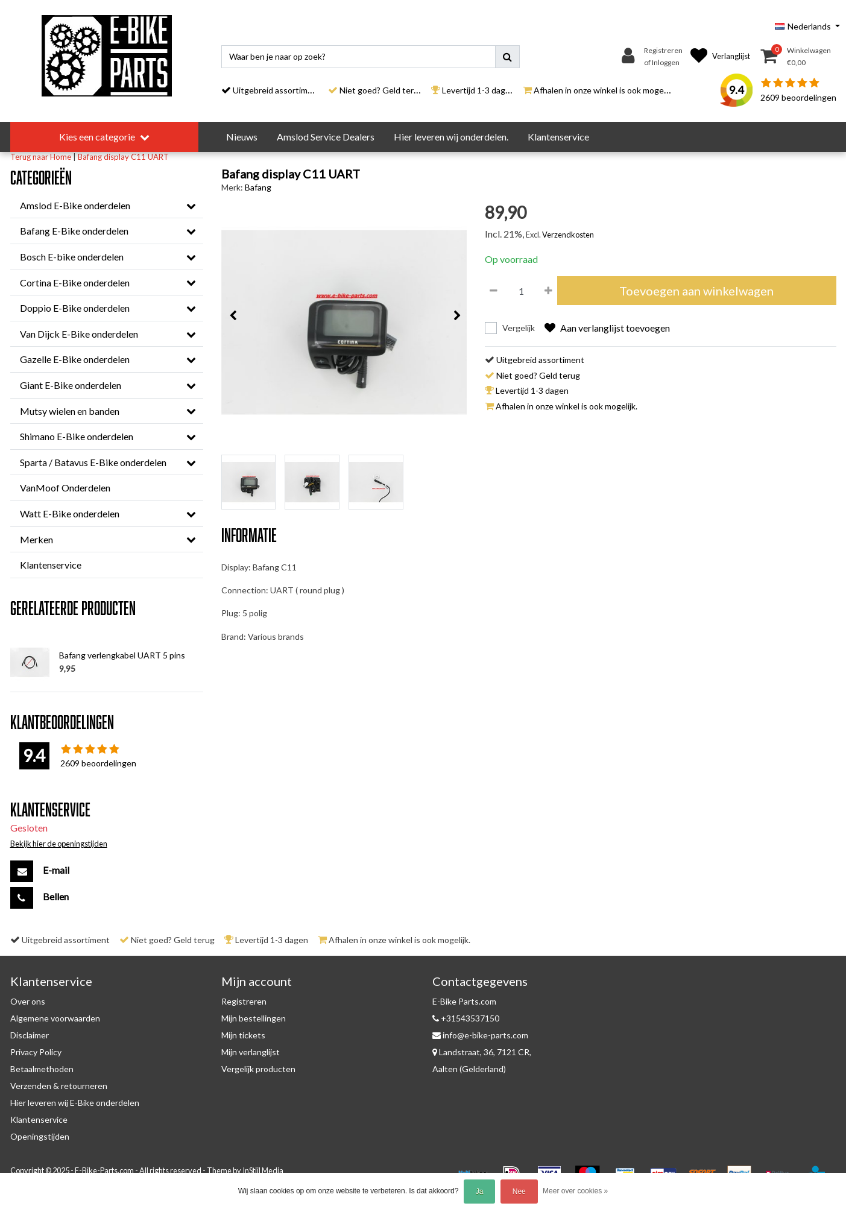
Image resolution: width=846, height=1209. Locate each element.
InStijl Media (262, 1170)
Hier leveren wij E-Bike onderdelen (74, 1102)
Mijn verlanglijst (250, 1052)
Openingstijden (39, 1136)
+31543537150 (465, 1018)
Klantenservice (39, 1119)
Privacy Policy (36, 1052)
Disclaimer (29, 1035)
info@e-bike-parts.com (480, 1035)
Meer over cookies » (575, 1191)
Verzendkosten (568, 234)
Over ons (27, 1001)
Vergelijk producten (258, 1069)
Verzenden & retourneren (58, 1086)
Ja (480, 1191)
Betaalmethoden (42, 1069)
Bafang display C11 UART (123, 157)
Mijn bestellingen (253, 1018)
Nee (519, 1191)
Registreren (244, 1001)
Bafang (258, 187)
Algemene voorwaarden (55, 1018)
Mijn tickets (243, 1035)
